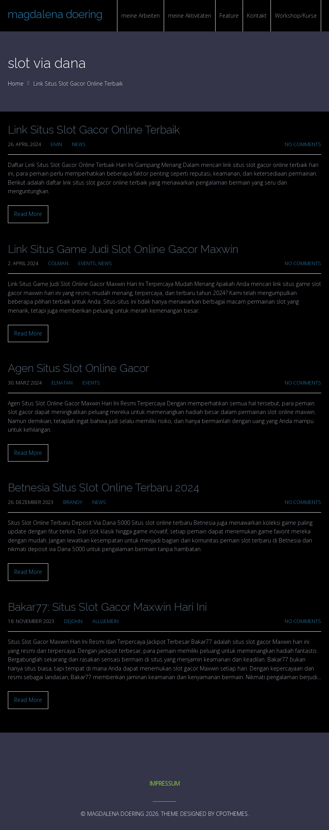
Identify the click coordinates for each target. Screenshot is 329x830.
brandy (72, 502)
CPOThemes (232, 813)
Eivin (56, 144)
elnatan (62, 382)
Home (16, 83)
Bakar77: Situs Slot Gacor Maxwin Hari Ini (107, 607)
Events (87, 263)
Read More (28, 214)
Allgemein (105, 621)
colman (58, 263)
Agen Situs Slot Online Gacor (78, 368)
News (79, 144)
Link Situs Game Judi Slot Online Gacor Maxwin (123, 249)
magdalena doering (55, 14)
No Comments (303, 144)
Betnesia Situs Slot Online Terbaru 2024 (103, 487)
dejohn (73, 621)
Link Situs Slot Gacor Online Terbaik (94, 129)
